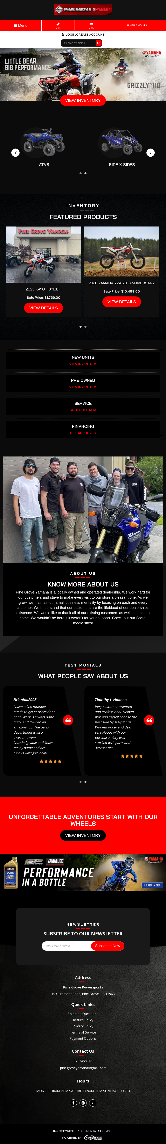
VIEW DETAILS (43, 307)
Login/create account (83, 34)
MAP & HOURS (137, 25)
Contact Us (83, 1051)
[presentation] (15, 153)
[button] (80, 173)
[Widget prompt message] (134, 1099)
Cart (91, 25)
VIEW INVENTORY (83, 100)
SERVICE (83, 403)
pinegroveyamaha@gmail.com (83, 1068)
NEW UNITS (83, 357)
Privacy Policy (83, 1026)
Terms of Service (83, 1032)
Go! (99, 41)
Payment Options (83, 1038)
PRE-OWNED (83, 380)
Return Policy (83, 1020)
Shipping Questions (83, 1014)
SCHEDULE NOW (83, 410)
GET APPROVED (83, 433)
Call (58, 25)
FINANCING (83, 426)
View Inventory (83, 835)
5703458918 (83, 1061)
